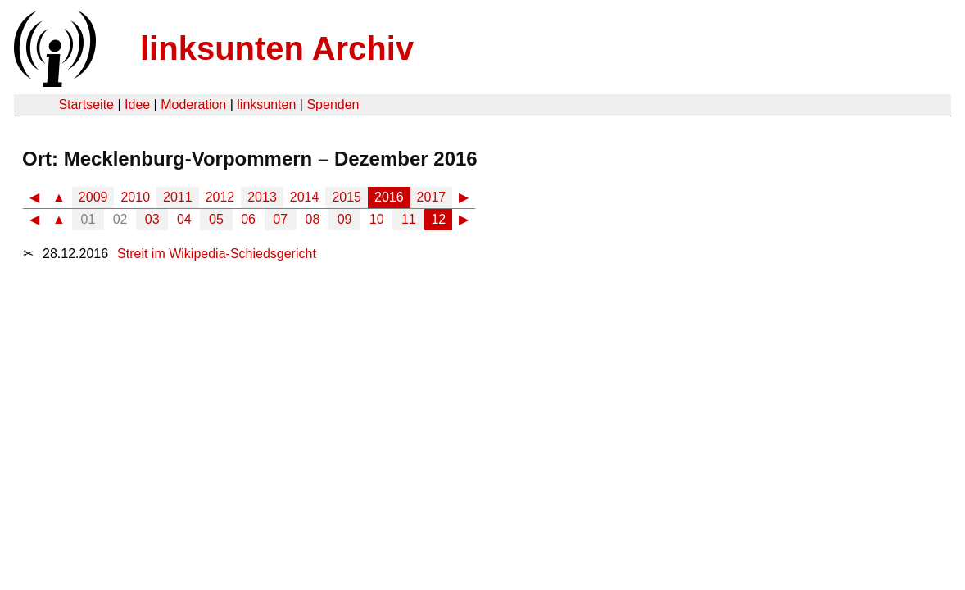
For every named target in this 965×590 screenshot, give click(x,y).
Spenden (332, 104)
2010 (135, 197)
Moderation (193, 104)
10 (376, 219)
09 (345, 219)
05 (216, 219)
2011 (178, 197)
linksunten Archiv (277, 48)
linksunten (266, 104)
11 (408, 219)
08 (313, 219)
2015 (346, 197)
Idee (137, 104)
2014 (304, 197)
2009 (93, 197)
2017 (431, 197)
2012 (220, 197)
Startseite (86, 104)
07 (280, 219)
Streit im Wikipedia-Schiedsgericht (216, 254)
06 (248, 219)
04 (184, 219)
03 (152, 219)
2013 (262, 197)
